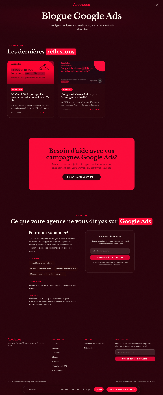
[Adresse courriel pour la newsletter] (110, 251)
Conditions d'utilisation (146, 381)
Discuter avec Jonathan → (81, 176)
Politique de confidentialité (126, 381)
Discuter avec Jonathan (94, 344)
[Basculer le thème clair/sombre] (156, 5)
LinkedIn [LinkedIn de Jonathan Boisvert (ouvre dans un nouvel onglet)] (88, 348)
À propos (56, 352)
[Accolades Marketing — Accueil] (81, 4)
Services (55, 348)
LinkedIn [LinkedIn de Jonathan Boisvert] (31, 389)
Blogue (55, 357)
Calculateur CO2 (59, 370)
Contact (55, 361)
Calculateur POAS (59, 366)
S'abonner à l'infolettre (110, 257)
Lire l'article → (45, 113)
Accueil (55, 344)
